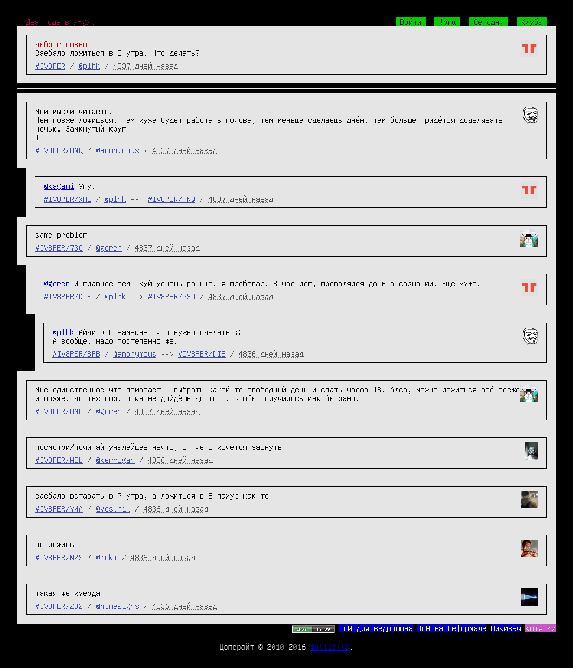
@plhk (89, 65)
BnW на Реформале (451, 628)
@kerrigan (115, 459)
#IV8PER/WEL (59, 459)
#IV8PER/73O (59, 247)
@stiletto (330, 646)
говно (76, 44)
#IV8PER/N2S (59, 557)
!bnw (447, 21)
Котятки (540, 628)
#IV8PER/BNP (59, 411)
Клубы (532, 21)
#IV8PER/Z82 (59, 605)
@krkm (106, 557)
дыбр (43, 44)
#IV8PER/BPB (76, 353)
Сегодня (488, 21)
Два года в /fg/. (60, 21)
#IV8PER (50, 65)
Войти (410, 21)
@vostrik (113, 508)
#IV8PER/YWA (59, 508)
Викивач (506, 628)
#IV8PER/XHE (67, 198)
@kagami (59, 185)
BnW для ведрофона (376, 628)
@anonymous (117, 150)
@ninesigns (117, 605)
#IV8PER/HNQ (59, 150)
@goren (109, 247)
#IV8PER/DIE (67, 296)
